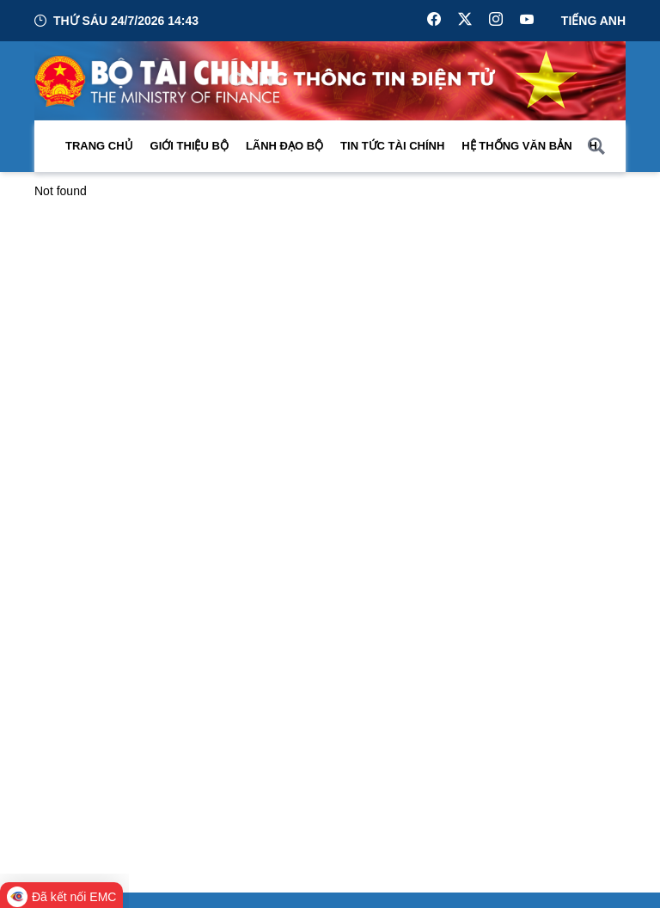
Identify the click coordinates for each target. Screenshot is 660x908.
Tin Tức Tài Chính (392, 145)
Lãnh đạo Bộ (284, 145)
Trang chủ (99, 145)
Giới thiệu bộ (189, 145)
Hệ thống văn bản (516, 145)
